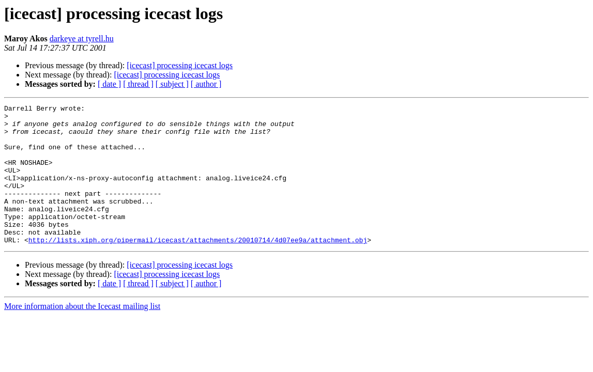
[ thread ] (138, 84)
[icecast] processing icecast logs (180, 65)
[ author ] (206, 84)
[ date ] (109, 84)
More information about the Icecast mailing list (82, 334)
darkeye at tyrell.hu (82, 38)
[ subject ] (172, 84)
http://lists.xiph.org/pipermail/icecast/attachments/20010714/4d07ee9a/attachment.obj (197, 267)
